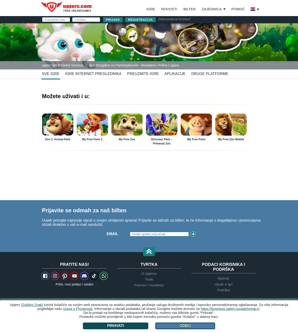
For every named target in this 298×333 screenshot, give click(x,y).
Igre (150, 9)
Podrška (223, 290)
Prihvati (115, 326)
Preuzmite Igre (143, 74)
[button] (149, 252)
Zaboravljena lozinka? (174, 19)
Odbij (185, 326)
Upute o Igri (223, 284)
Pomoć (238, 9)
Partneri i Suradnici (149, 285)
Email (112, 234)
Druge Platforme (209, 74)
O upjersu (148, 273)
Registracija (140, 19)
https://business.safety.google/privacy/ (230, 309)
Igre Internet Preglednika (93, 74)
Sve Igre (51, 74)
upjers (66, 7)
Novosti (169, 9)
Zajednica (211, 9)
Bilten (189, 9)
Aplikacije (175, 74)
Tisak (149, 279)
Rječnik (223, 278)
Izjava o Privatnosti (77, 309)
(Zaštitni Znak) (32, 305)
